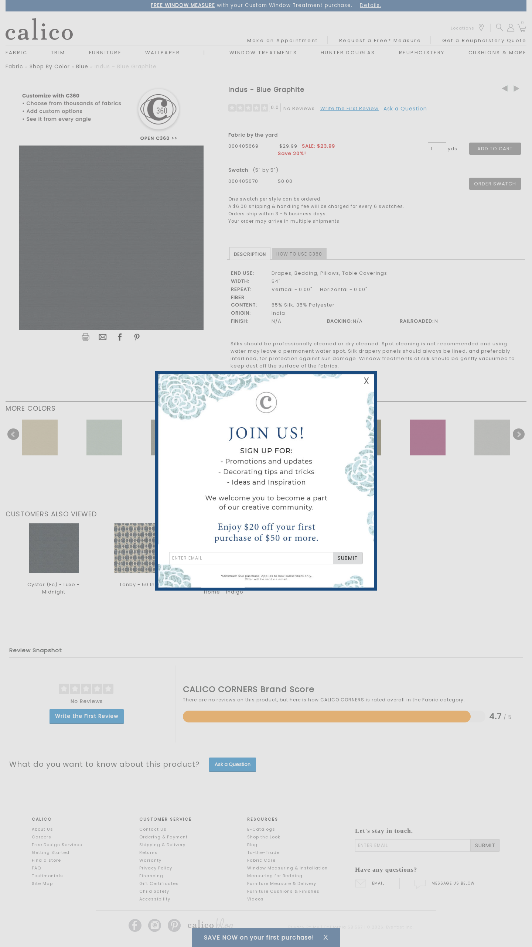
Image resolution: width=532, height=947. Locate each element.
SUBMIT (348, 558)
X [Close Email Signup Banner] (366, 381)
